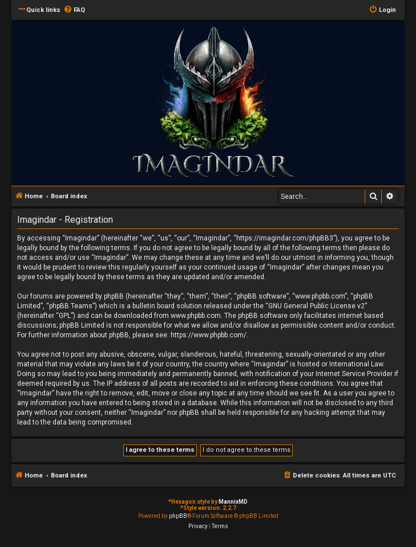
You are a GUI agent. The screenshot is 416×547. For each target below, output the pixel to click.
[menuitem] (74, 10)
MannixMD (233, 502)
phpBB (178, 516)
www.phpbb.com (196, 316)
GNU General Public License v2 (316, 306)
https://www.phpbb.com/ (209, 335)
